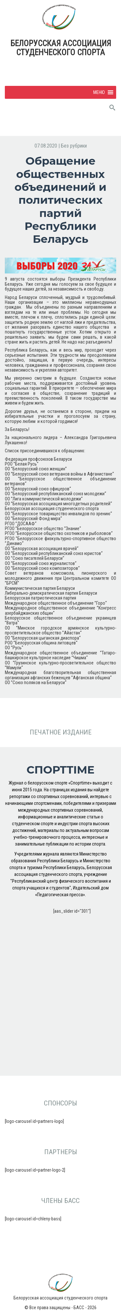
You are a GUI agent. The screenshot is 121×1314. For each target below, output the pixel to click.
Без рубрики (74, 146)
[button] (99, 92)
